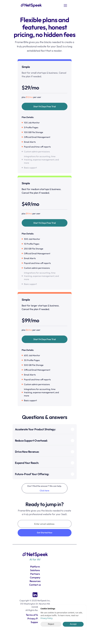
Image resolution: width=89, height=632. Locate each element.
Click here (44, 490)
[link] (31, 5)
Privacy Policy (46, 618)
